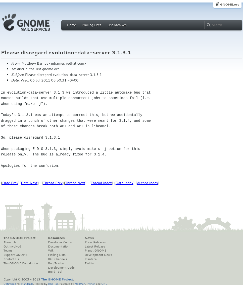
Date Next (29, 182)
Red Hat (53, 283)
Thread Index (101, 182)
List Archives (116, 25)
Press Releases (95, 242)
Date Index (124, 182)
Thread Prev (53, 182)
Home (71, 25)
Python (91, 283)
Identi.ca (91, 259)
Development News (98, 255)
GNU (104, 283)
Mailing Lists (91, 25)
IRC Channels (57, 259)
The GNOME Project (20, 238)
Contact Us (11, 259)
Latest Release (95, 246)
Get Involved (12, 246)
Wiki (51, 251)
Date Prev (10, 182)
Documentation (58, 246)
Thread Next (75, 182)
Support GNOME (16, 255)
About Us (10, 242)
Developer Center (60, 242)
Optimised (10, 283)
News (89, 238)
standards (27, 283)
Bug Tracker (56, 263)
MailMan (80, 283)
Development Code (61, 268)
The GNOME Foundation (21, 263)
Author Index (147, 182)
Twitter (90, 263)
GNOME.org (229, 4)
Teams (8, 251)
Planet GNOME (95, 251)
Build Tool (55, 272)
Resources (56, 238)
